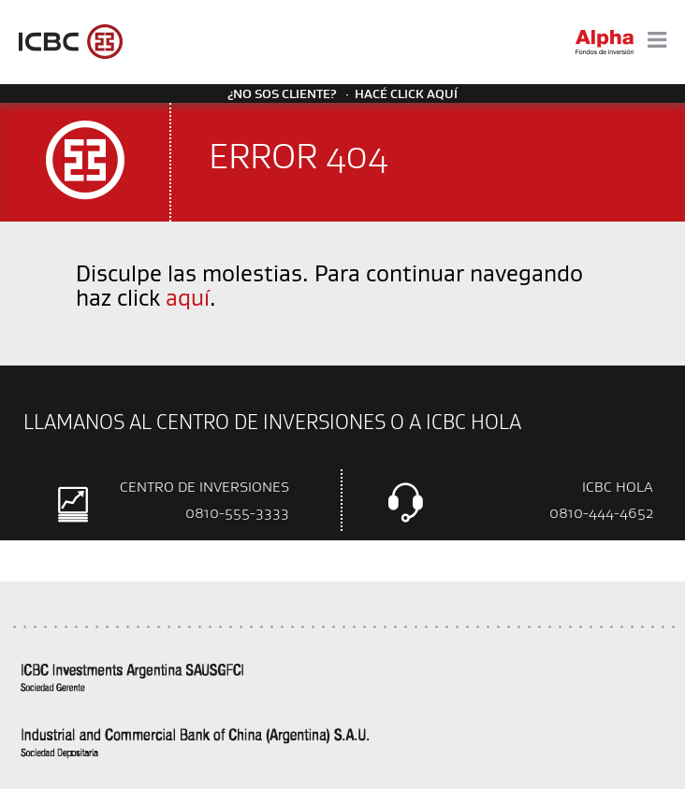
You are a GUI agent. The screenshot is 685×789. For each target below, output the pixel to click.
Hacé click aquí (406, 93)
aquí (188, 297)
